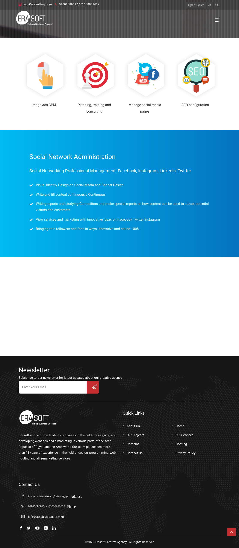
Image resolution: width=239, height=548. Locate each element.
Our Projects (135, 435)
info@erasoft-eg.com (35, 4)
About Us (133, 426)
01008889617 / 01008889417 (77, 4)
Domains (133, 444)
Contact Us (135, 453)
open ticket (196, 5)
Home (179, 426)
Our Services (184, 435)
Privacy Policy (185, 453)
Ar (209, 5)
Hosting (181, 444)
